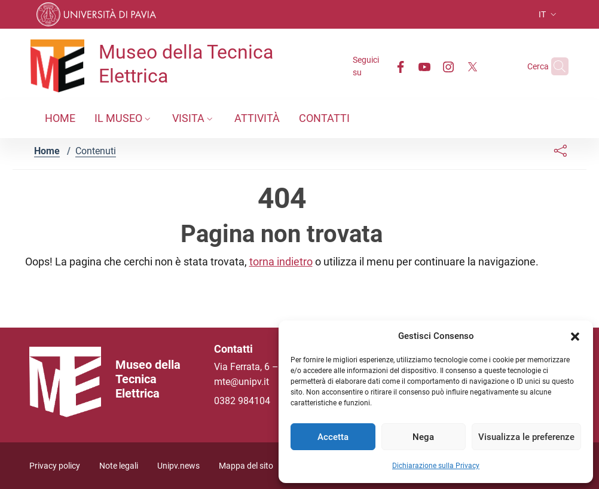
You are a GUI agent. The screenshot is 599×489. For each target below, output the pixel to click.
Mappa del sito (246, 466)
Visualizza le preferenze (526, 437)
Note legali (118, 466)
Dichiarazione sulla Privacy (435, 466)
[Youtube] (401, 66)
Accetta (333, 437)
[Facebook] (377, 66)
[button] (575, 336)
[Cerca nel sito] (554, 66)
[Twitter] (449, 66)
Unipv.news (178, 466)
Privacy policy (54, 466)
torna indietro (281, 261)
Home (47, 151)
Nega (423, 437)
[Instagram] (425, 66)
